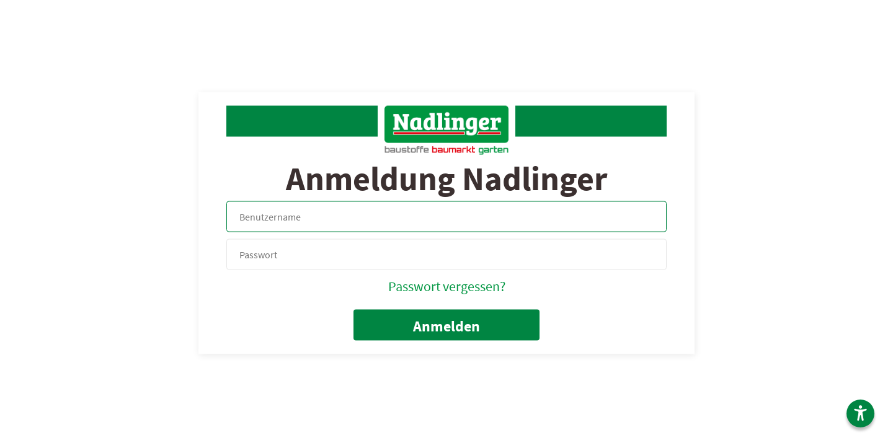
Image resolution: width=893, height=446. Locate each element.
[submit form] (446, 324)
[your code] (446, 254)
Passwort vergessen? (446, 286)
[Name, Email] (446, 216)
